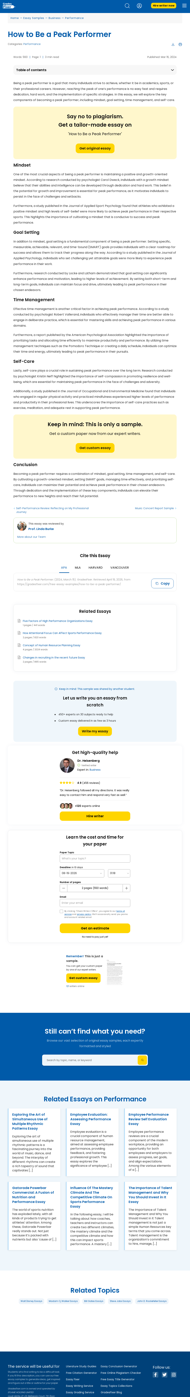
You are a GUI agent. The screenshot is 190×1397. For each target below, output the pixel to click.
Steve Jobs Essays (120, 1300)
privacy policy (84, 913)
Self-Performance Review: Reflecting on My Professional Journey (52, 510)
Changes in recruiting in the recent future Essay (54, 656)
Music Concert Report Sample (154, 508)
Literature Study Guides (81, 1366)
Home (15, 18)
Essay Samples (33, 18)
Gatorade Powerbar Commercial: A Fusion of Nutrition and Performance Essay (33, 1193)
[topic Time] (119, 872)
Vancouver (119, 567)
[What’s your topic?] (95, 857)
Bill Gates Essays (93, 1300)
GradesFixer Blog (111, 1392)
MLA (78, 567)
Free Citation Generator (81, 1373)
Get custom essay (95, 447)
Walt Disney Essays (31, 1300)
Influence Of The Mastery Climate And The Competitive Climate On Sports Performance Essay (91, 1196)
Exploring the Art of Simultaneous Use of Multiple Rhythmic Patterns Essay (30, 1120)
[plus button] (126, 887)
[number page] (95, 887)
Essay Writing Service (79, 1386)
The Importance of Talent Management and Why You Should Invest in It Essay (150, 1193)
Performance (74, 18)
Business (55, 18)
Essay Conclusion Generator (119, 1366)
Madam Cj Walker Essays (63, 1300)
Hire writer (95, 815)
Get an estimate (95, 927)
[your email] (95, 902)
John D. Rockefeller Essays (152, 1300)
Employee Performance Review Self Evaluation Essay (149, 1118)
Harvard (96, 567)
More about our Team (31, 537)
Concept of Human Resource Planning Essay (51, 644)
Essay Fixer (73, 1379)
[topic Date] (82, 872)
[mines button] (63, 887)
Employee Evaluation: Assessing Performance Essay (90, 1118)
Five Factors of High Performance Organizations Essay (58, 620)
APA (64, 567)
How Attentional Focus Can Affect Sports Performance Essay (62, 632)
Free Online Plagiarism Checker (121, 1373)
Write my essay (95, 730)
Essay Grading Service (80, 1392)
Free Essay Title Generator (118, 1379)
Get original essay (95, 148)
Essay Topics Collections (116, 1386)
